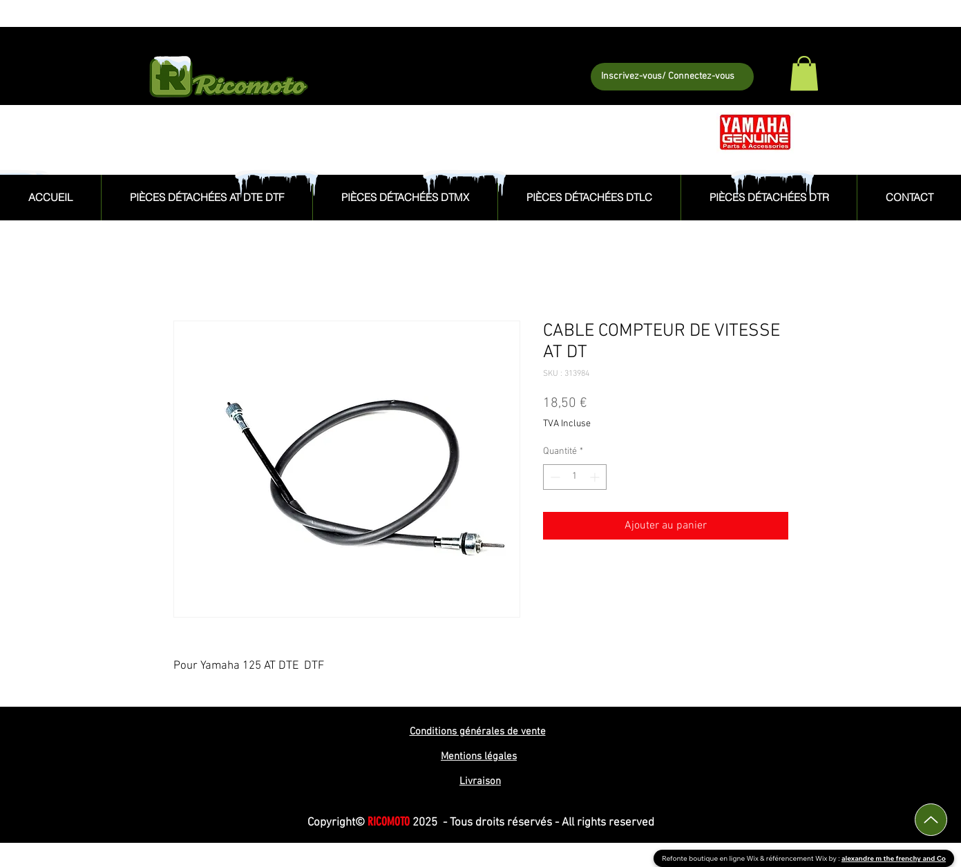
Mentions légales (479, 756)
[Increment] (596, 477)
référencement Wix (797, 858)
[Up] (931, 819)
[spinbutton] (574, 477)
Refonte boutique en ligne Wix (711, 858)
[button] (804, 73)
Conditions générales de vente (478, 731)
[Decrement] (553, 477)
